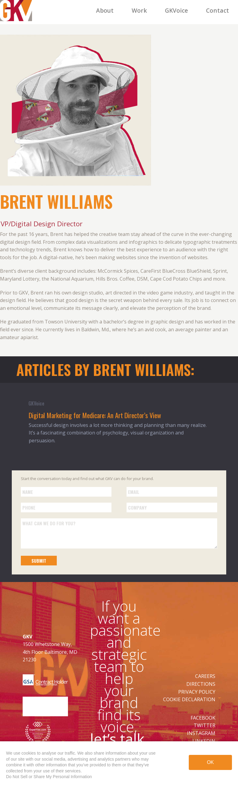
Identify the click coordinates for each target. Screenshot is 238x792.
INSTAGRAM (201, 733)
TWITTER (204, 725)
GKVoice (176, 10)
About (105, 10)
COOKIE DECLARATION (189, 699)
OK (210, 763)
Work (139, 10)
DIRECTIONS (200, 684)
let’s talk (117, 739)
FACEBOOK (203, 717)
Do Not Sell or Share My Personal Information (49, 776)
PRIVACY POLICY (196, 692)
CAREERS (205, 676)
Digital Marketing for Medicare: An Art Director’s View (95, 415)
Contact (217, 10)
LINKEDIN (203, 741)
